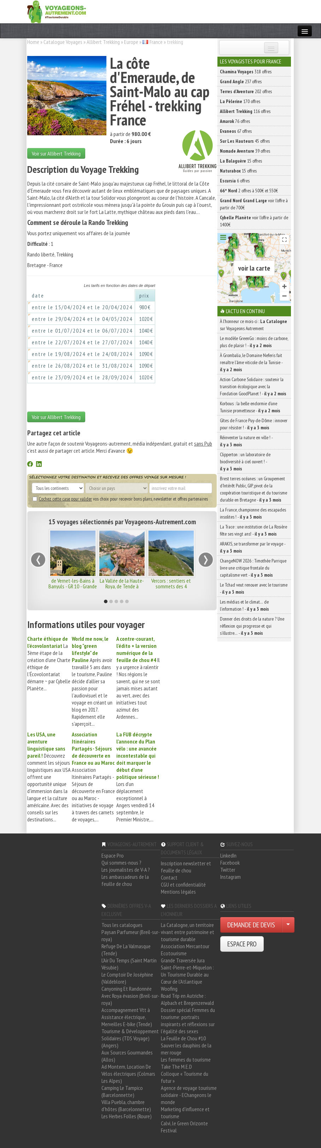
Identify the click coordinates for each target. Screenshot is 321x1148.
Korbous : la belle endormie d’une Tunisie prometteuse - (250, 407)
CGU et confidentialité (183, 884)
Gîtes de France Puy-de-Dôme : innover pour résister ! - (253, 424)
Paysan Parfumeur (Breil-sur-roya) (130, 935)
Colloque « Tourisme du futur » (184, 1077)
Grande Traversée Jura (183, 960)
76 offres (235, 121)
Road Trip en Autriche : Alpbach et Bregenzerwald (187, 999)
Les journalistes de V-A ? (125, 869)
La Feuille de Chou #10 (183, 1038)
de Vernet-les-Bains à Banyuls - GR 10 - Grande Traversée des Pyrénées (72, 586)
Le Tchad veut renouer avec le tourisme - (253, 588)
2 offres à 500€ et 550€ (249, 190)
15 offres (241, 161)
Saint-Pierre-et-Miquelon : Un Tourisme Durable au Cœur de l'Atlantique (187, 974)
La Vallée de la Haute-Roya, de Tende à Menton (122, 586)
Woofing (169, 988)
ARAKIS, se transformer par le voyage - (252, 547)
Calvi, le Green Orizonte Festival (184, 1127)
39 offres (245, 151)
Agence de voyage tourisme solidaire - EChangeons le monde (189, 1094)
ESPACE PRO (242, 944)
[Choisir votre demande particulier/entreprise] (288, 925)
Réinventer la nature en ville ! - (246, 441)
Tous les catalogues (121, 924)
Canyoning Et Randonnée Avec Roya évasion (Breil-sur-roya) (130, 995)
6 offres (235, 180)
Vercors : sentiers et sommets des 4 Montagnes (171, 586)
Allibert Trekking (103, 41)
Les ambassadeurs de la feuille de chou (125, 880)
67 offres (236, 131)
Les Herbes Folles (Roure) (126, 1116)
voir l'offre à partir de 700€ (254, 204)
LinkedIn (228, 855)
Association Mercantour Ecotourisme (185, 950)
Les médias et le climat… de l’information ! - (244, 605)
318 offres (246, 71)
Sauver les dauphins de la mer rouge (186, 1049)
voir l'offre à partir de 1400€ (254, 221)
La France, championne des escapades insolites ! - (253, 513)
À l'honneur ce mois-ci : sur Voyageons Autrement (253, 325)
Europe (131, 41)
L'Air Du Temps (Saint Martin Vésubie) (129, 964)
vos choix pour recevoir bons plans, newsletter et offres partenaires (120, 499)
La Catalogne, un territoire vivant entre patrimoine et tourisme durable (187, 932)
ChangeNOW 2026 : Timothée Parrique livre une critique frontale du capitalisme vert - (253, 568)
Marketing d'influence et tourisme (185, 1112)
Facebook (230, 862)
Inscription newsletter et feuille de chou (186, 867)
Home (33, 41)
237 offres (241, 81)
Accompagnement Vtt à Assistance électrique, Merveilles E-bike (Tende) (126, 1017)
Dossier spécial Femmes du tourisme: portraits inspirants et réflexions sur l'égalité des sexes (188, 1020)
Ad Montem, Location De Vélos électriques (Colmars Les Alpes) (128, 1073)
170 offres (240, 101)
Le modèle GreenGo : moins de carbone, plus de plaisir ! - (254, 342)
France (156, 41)
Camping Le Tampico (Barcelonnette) (122, 1091)
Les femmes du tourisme (186, 1059)
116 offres (245, 111)
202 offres (246, 91)
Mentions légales (178, 891)
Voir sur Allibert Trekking (56, 153)
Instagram (230, 876)
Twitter (227, 869)
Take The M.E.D (176, 1066)
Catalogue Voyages (62, 41)
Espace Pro (112, 855)
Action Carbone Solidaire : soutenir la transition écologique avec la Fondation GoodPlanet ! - (253, 386)
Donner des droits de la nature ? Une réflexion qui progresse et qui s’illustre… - (252, 626)
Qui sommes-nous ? (121, 862)
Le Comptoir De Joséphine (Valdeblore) (127, 978)
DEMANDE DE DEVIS (251, 924)
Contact (169, 877)
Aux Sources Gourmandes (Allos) (127, 1056)
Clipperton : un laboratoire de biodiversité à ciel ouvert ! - (245, 461)
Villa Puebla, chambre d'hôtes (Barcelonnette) (126, 1105)
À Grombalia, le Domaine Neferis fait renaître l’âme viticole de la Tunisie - (251, 362)
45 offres (245, 141)
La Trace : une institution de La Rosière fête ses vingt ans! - (253, 530)
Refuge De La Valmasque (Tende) (126, 950)
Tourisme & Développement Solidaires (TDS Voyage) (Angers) (130, 1038)
